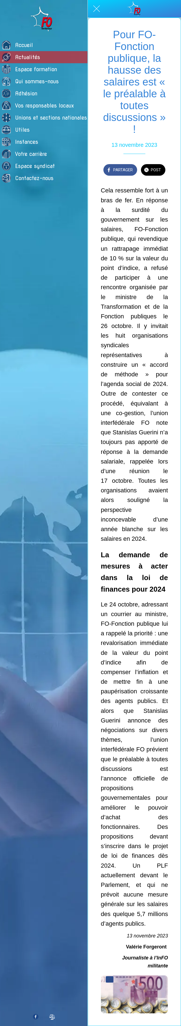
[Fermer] (96, 8)
